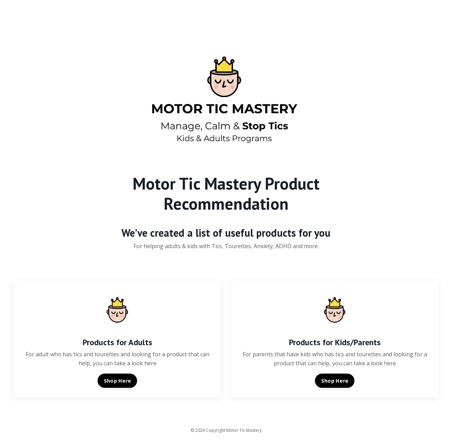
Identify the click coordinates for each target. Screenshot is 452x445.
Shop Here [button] (117, 380)
